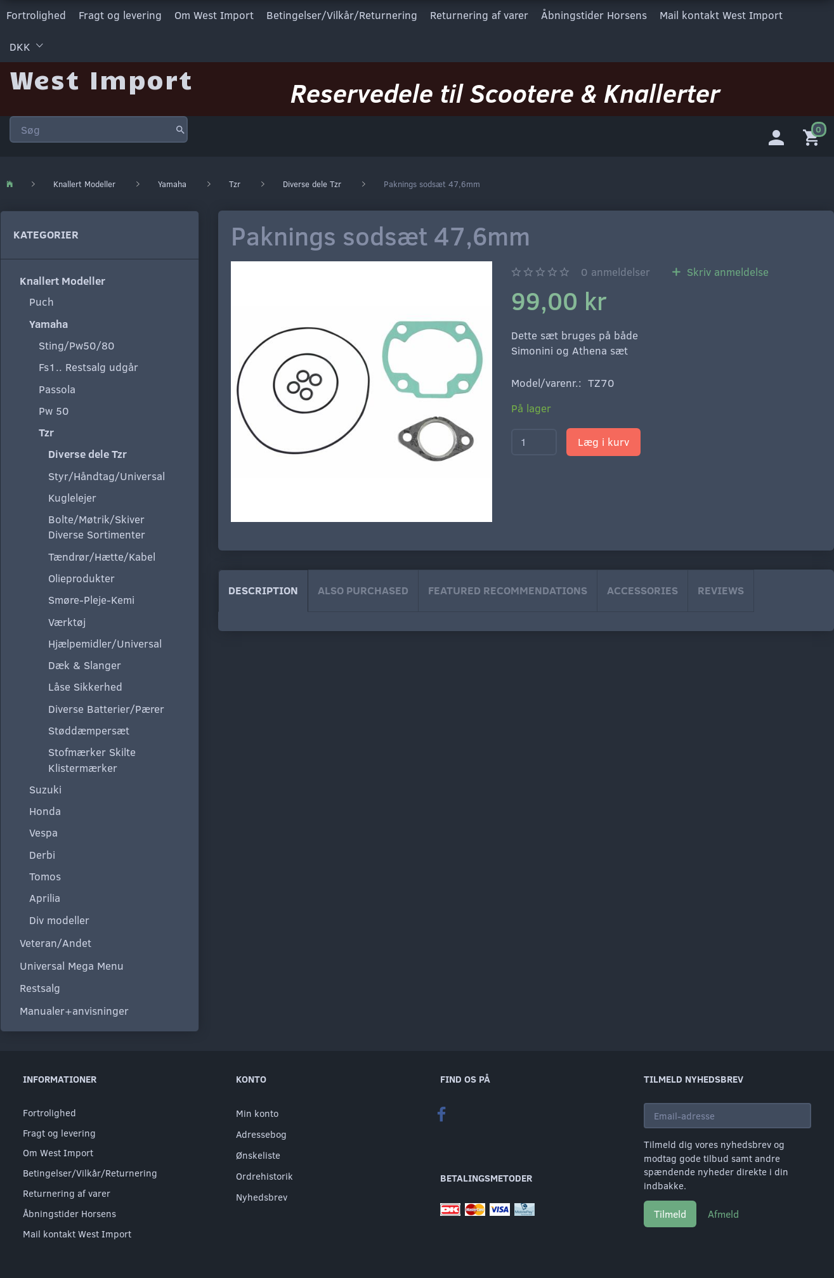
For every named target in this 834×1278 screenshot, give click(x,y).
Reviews (721, 590)
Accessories (642, 590)
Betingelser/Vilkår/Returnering (341, 15)
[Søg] (180, 129)
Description (263, 590)
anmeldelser (615, 271)
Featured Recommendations (507, 590)
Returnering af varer (479, 15)
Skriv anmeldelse (726, 271)
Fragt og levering (120, 15)
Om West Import (214, 15)
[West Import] (101, 79)
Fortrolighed (36, 15)
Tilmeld (670, 1213)
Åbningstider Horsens (594, 15)
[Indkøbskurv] (813, 136)
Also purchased (363, 590)
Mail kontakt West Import (721, 15)
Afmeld (723, 1213)
